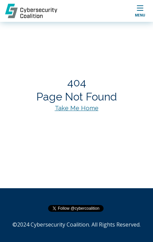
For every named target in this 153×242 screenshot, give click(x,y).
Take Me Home (77, 108)
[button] (140, 11)
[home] (34, 11)
